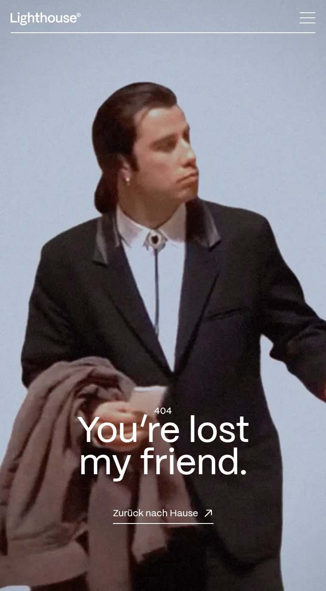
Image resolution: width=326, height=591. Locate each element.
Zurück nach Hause (155, 513)
